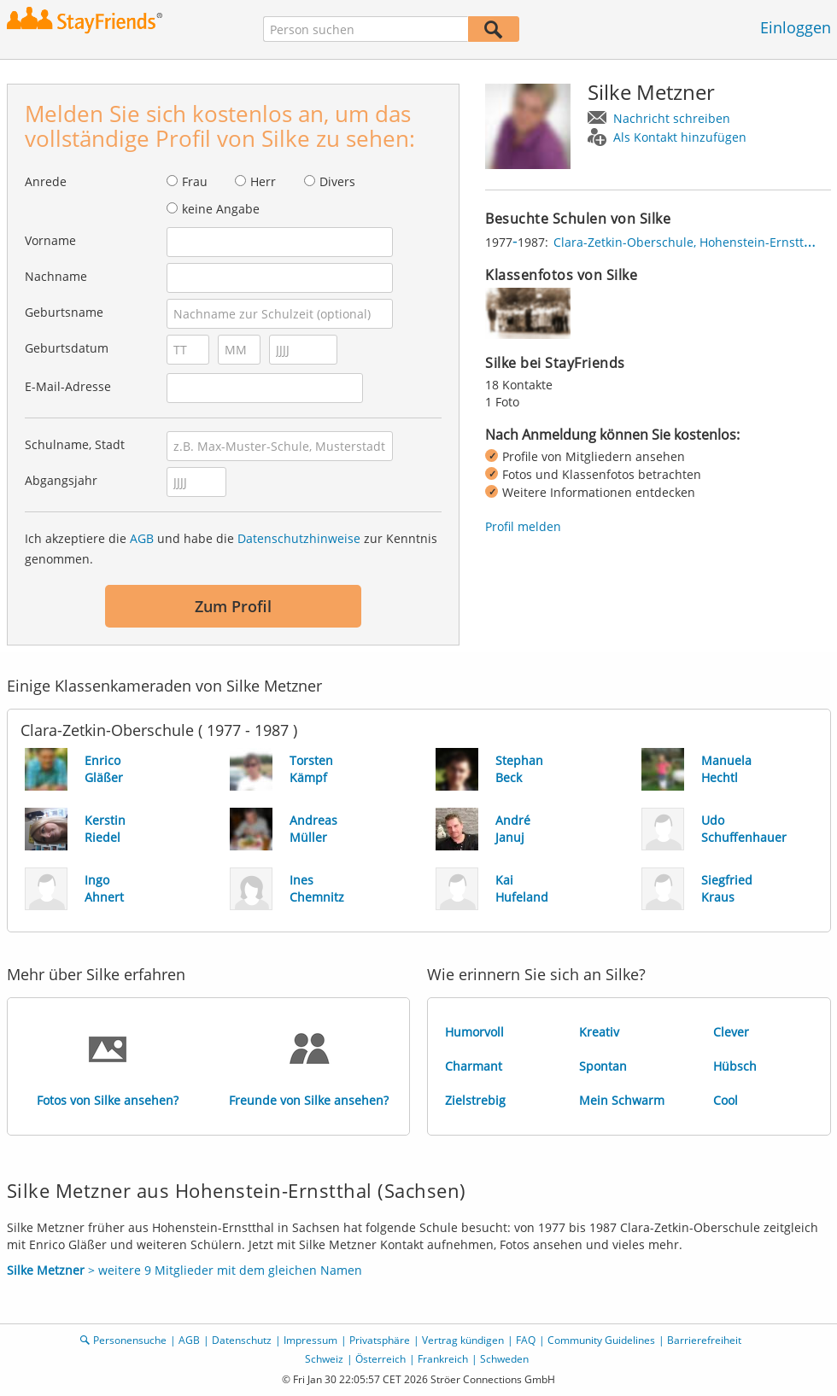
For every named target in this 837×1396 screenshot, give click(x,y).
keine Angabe (221, 209)
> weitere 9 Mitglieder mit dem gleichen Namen (184, 1270)
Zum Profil (233, 606)
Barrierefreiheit (704, 1340)
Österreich (380, 1359)
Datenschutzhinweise (298, 538)
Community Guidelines (601, 1340)
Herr (263, 181)
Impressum (310, 1340)
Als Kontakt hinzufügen (679, 137)
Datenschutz (242, 1340)
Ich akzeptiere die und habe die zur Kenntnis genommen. (231, 548)
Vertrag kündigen (463, 1340)
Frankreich (443, 1359)
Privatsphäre (379, 1340)
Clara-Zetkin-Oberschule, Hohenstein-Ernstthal (687, 242)
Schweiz (324, 1359)
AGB (142, 538)
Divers (337, 181)
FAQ (526, 1340)
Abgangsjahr (61, 480)
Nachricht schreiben (671, 118)
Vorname (50, 240)
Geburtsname (64, 312)
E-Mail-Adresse (68, 386)
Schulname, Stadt (75, 444)
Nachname (56, 276)
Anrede (46, 181)
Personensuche (130, 1340)
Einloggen (795, 27)
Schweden (504, 1359)
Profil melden (523, 526)
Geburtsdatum (66, 348)
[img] (528, 313)
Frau (195, 181)
